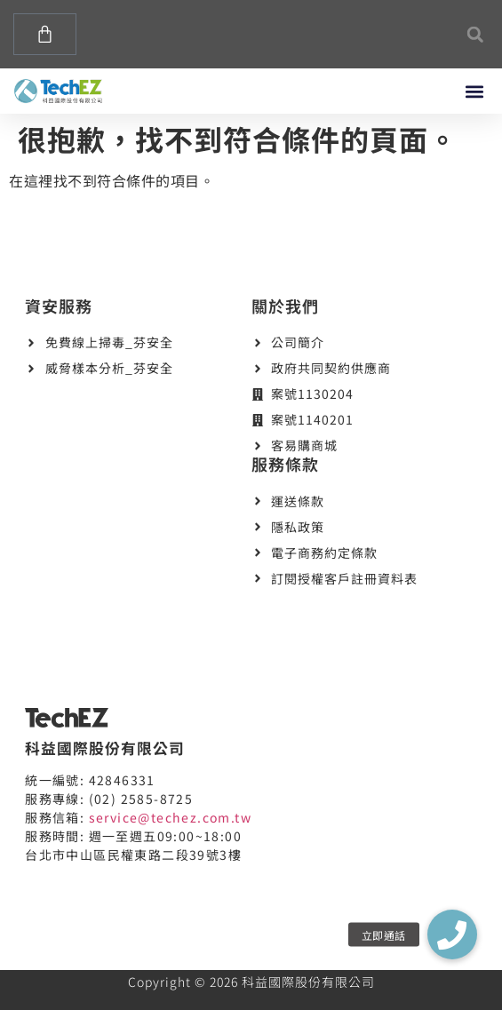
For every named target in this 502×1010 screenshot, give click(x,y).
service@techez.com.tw (170, 817)
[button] (475, 34)
